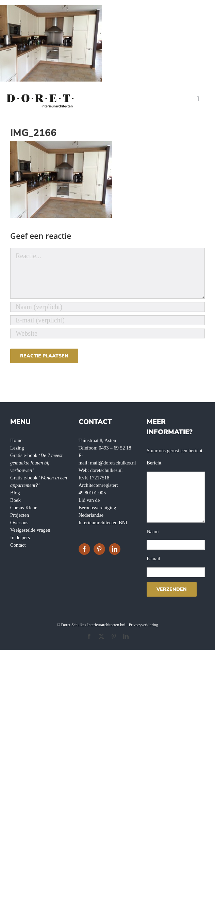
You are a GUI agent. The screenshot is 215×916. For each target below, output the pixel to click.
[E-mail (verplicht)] (107, 320)
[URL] (107, 333)
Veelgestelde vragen (30, 530)
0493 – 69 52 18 (115, 448)
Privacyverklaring (143, 624)
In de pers (20, 537)
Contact (18, 545)
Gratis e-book (36, 463)
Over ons (19, 522)
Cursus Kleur (23, 507)
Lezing (17, 448)
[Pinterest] (99, 549)
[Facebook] (84, 549)
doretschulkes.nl (106, 470)
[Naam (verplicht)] (107, 307)
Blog (15, 492)
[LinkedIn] (114, 549)
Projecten (19, 515)
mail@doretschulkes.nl (113, 462)
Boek (15, 500)
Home (16, 440)
